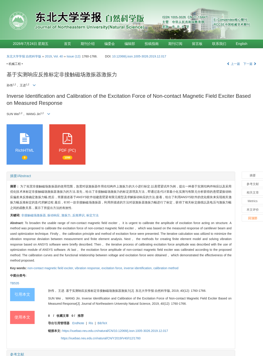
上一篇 (233, 64)
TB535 (14, 283)
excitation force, (112, 268)
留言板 (197, 44)
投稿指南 (152, 44)
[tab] (121, 176)
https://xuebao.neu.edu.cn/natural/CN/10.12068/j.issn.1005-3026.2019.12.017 (115, 331)
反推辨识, (79, 215)
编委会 (109, 44)
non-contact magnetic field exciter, (51, 268)
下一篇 (249, 64)
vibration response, (88, 268)
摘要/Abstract (20, 176)
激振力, (66, 215)
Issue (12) (73, 56)
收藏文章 (63, 315)
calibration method (165, 268)
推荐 (81, 315)
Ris (91, 323)
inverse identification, (138, 268)
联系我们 (219, 44)
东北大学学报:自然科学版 (24, 56)
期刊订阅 (175, 44)
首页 (67, 44)
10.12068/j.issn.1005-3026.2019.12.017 (139, 56)
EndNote (78, 323)
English (241, 44)
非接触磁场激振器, (34, 215)
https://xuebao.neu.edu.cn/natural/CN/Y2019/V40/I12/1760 (101, 338)
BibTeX (102, 323)
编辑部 (129, 44)
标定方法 (92, 215)
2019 (48, 56)
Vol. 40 (58, 56)
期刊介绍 (88, 44)
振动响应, (54, 215)
